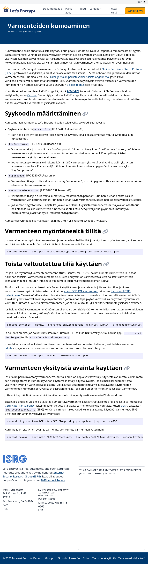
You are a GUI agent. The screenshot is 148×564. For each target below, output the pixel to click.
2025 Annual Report (53, 480)
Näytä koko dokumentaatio (20, 36)
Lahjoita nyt (135, 10)
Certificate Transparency (20, 405)
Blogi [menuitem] (83, 8)
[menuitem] (96, 9)
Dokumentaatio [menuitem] (52, 8)
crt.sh (8, 348)
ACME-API (73, 91)
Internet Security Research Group (32, 558)
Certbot (32, 95)
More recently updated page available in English (30, 34)
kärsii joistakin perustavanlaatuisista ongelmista (79, 77)
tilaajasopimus (76, 84)
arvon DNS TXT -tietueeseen (81, 291)
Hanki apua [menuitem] (69, 10)
